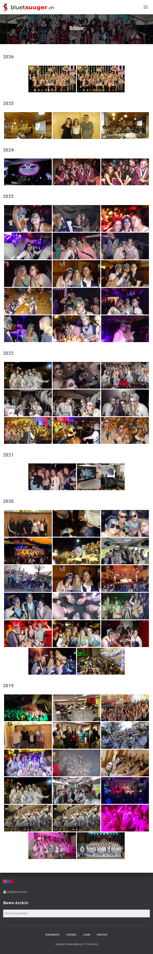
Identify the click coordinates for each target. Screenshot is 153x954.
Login (86, 934)
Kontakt (102, 934)
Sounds (71, 934)
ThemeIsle (91, 944)
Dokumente (52, 934)
